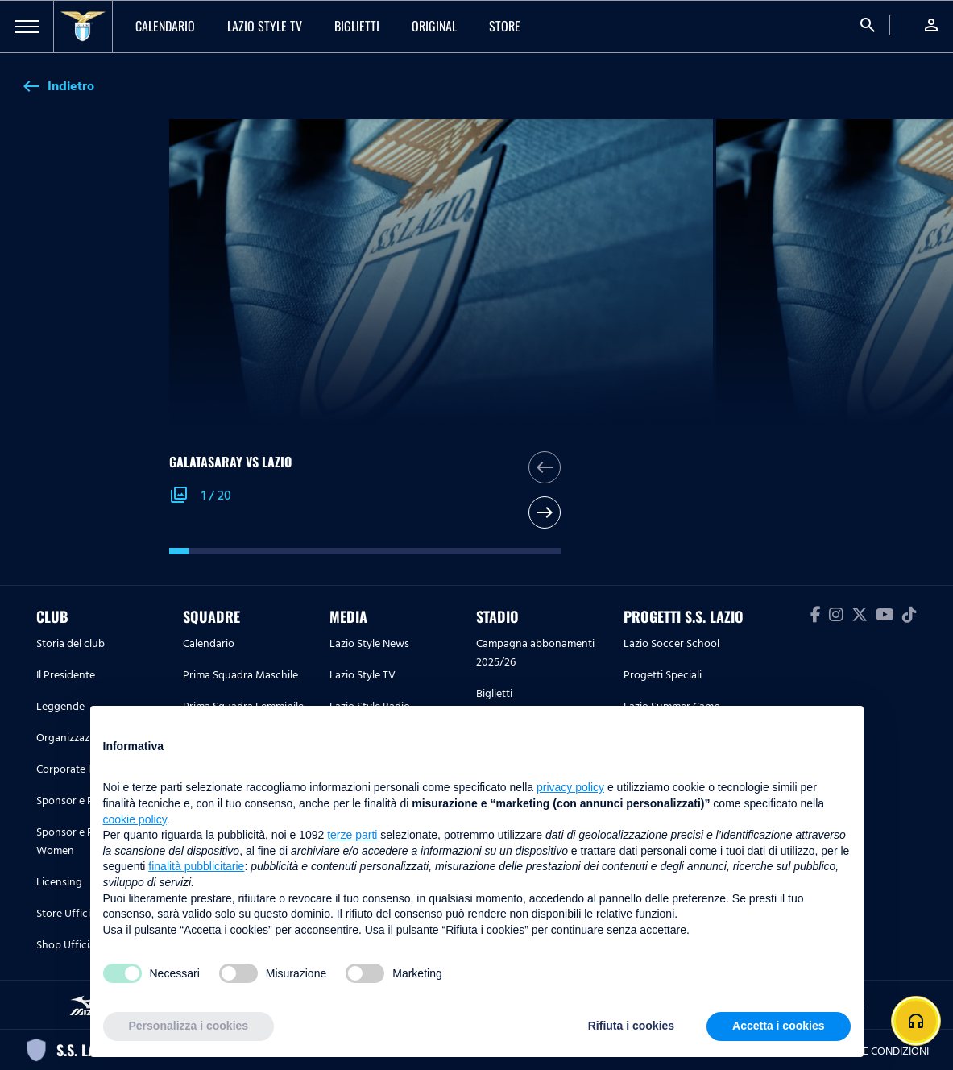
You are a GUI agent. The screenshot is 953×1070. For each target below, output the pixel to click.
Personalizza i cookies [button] (189, 1025)
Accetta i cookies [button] (778, 1025)
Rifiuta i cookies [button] (631, 1025)
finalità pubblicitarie (196, 866)
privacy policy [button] (570, 787)
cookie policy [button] (135, 819)
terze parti (352, 834)
